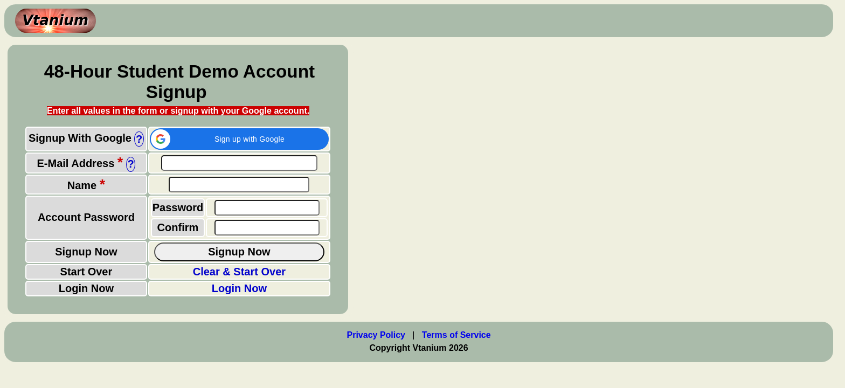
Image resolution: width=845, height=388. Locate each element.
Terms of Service (456, 335)
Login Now (86, 288)
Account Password (86, 217)
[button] (239, 139)
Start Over (86, 272)
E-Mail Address (80, 163)
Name (86, 185)
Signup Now (86, 252)
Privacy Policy (376, 335)
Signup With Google (80, 138)
